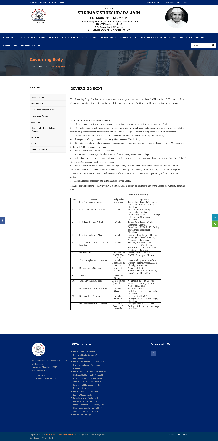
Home (6, 37)
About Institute (37, 97)
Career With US (11, 45)
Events (183, 37)
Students (74, 37)
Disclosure (35, 137)
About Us (16, 37)
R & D (42, 37)
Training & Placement (104, 37)
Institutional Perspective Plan (43, 109)
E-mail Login (182, 2)
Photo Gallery (196, 37)
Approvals (35, 122)
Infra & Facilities (56, 37)
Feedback (152, 37)
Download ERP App (155, 2)
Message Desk (37, 103)
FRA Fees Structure (30, 45)
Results (140, 37)
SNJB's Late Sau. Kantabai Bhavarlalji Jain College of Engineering (85, 355)
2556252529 (40, 375)
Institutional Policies (39, 116)
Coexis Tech (47, 438)
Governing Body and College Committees (43, 129)
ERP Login (170, 2)
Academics (30, 37)
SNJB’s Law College (82, 414)
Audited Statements (39, 149)
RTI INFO (35, 143)
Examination (126, 37)
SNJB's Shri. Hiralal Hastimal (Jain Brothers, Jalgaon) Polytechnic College (88, 365)
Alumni (86, 37)
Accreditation (168, 37)
